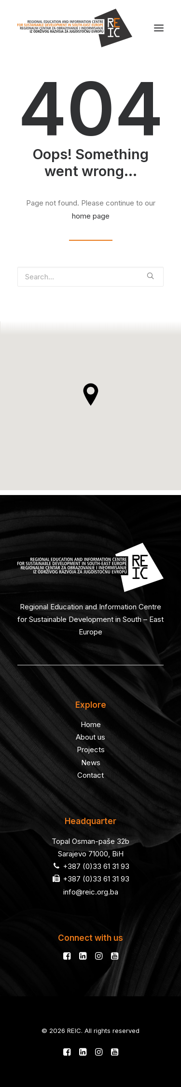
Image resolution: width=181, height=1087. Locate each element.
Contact (90, 775)
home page (91, 215)
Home (91, 724)
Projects (91, 749)
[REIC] (74, 28)
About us (90, 737)
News (90, 762)
